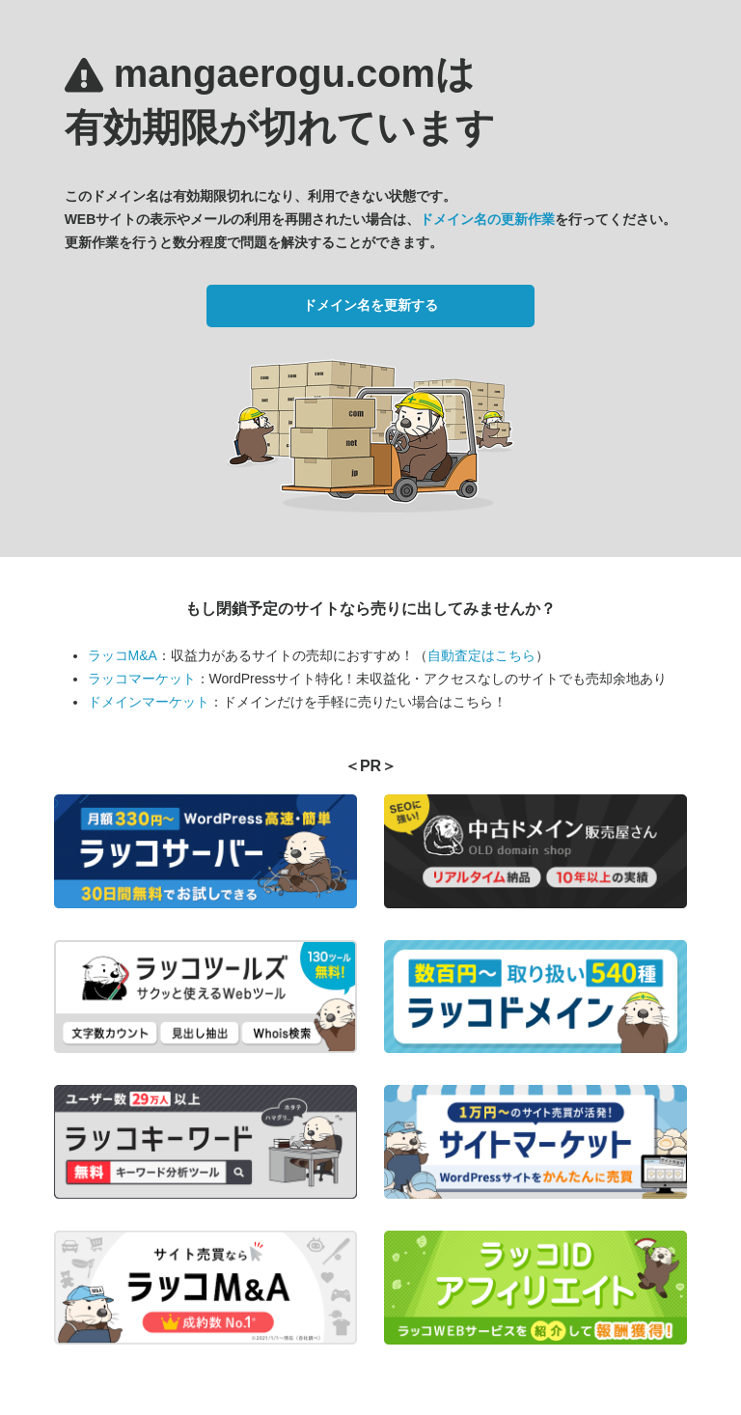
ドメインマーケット (148, 701)
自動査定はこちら (481, 655)
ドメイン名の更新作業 (487, 219)
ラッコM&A (122, 655)
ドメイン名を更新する (370, 305)
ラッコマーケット (142, 678)
